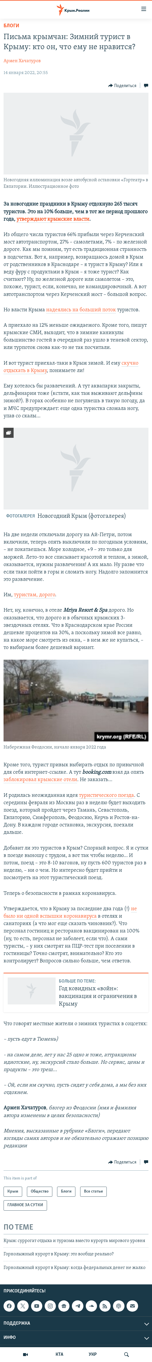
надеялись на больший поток (81, 310)
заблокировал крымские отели (40, 780)
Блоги (11, 26)
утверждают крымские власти (53, 219)
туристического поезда (106, 795)
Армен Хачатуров (22, 61)
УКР (93, 1354)
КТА (59, 1354)
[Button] (122, 85)
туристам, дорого (34, 595)
